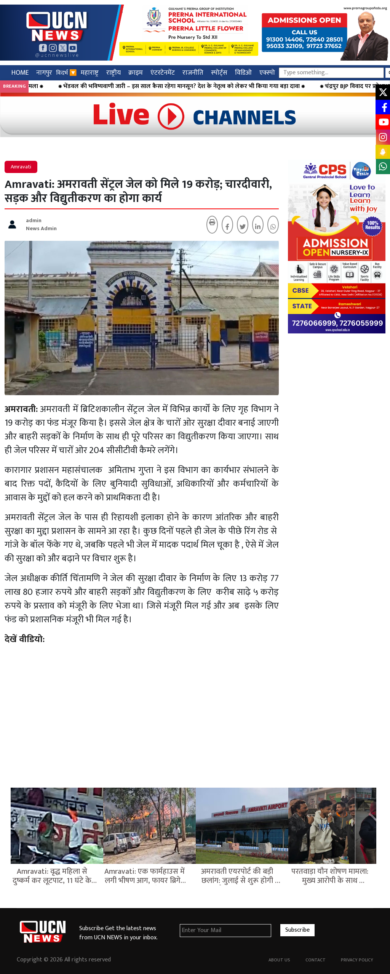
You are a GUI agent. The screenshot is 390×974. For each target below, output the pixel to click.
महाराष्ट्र (90, 72)
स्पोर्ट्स (219, 72)
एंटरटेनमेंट (162, 72)
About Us (279, 960)
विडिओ (243, 72)
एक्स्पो (267, 72)
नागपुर (44, 72)
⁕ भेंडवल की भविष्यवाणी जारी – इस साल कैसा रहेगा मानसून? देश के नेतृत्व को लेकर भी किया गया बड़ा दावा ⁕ (202, 86)
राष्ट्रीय (113, 72)
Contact (315, 960)
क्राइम (135, 72)
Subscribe (297, 930)
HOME (20, 72)
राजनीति (192, 72)
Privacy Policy (357, 960)
